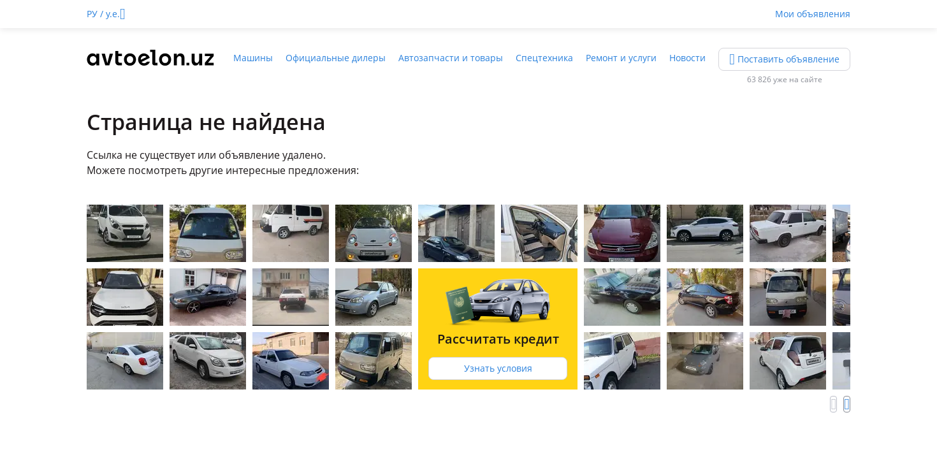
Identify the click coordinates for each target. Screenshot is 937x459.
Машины (253, 58)
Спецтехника (544, 58)
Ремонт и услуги (621, 58)
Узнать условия (498, 368)
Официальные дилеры (336, 58)
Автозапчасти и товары (450, 58)
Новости (687, 58)
